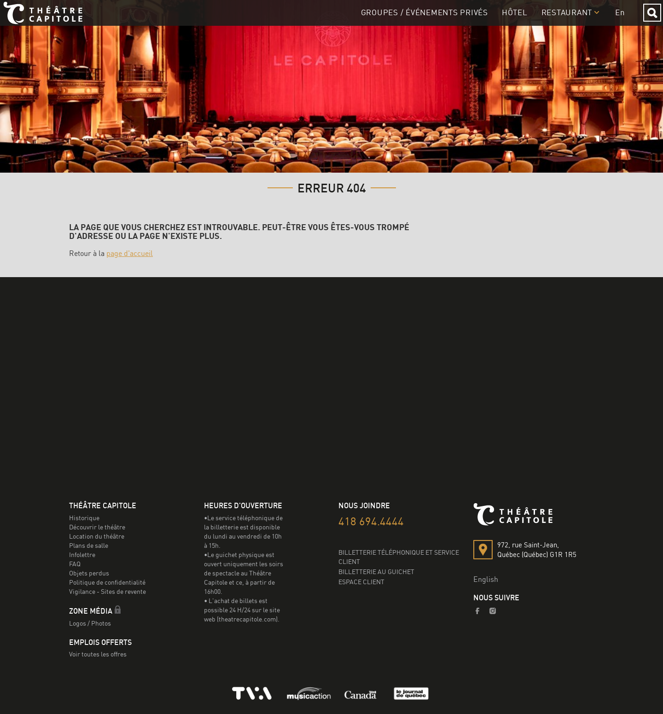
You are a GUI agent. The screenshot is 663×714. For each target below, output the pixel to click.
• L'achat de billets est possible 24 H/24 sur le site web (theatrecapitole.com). (242, 610)
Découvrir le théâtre (97, 527)
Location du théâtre (96, 536)
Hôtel (507, 20)
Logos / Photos (90, 623)
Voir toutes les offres (98, 654)
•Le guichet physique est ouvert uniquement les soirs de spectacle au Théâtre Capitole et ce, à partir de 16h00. (243, 573)
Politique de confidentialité (107, 582)
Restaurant (559, 20)
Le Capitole (54, 21)
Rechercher (645, 21)
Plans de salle (88, 545)
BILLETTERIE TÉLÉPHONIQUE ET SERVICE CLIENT (398, 556)
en (613, 20)
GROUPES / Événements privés (417, 20)
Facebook (477, 611)
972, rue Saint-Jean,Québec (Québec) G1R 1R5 (536, 549)
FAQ (75, 564)
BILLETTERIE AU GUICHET (376, 571)
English (485, 579)
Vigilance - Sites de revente (107, 591)
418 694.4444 (371, 521)
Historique (84, 518)
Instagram (493, 611)
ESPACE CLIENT (361, 582)
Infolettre (82, 554)
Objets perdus (89, 573)
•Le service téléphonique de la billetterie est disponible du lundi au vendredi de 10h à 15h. (243, 531)
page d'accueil (129, 253)
